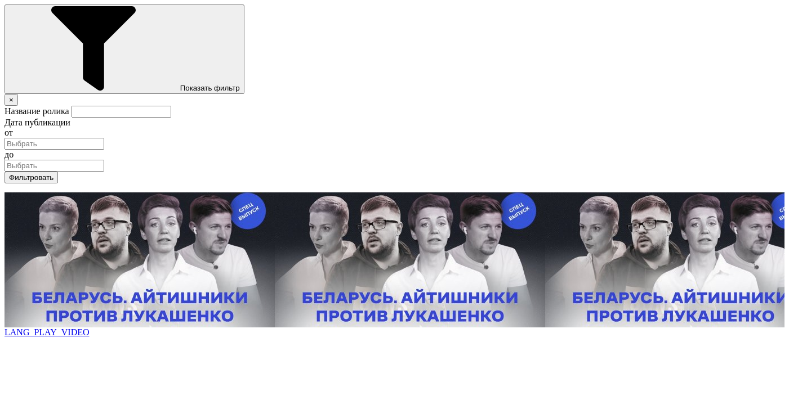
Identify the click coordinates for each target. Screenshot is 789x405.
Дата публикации (37, 122)
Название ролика (37, 111)
